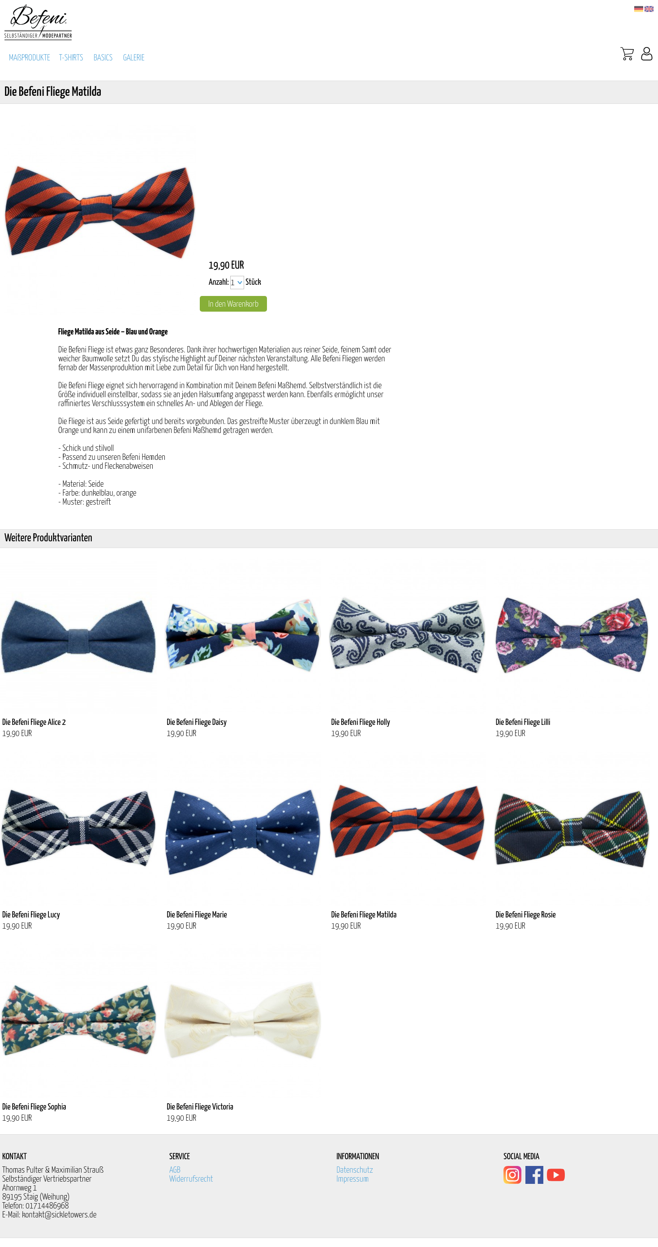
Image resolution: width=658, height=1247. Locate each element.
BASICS (103, 58)
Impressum (352, 1179)
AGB (175, 1170)
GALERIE (134, 58)
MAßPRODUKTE (29, 58)
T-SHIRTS (71, 58)
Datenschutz (354, 1170)
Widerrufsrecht (191, 1179)
